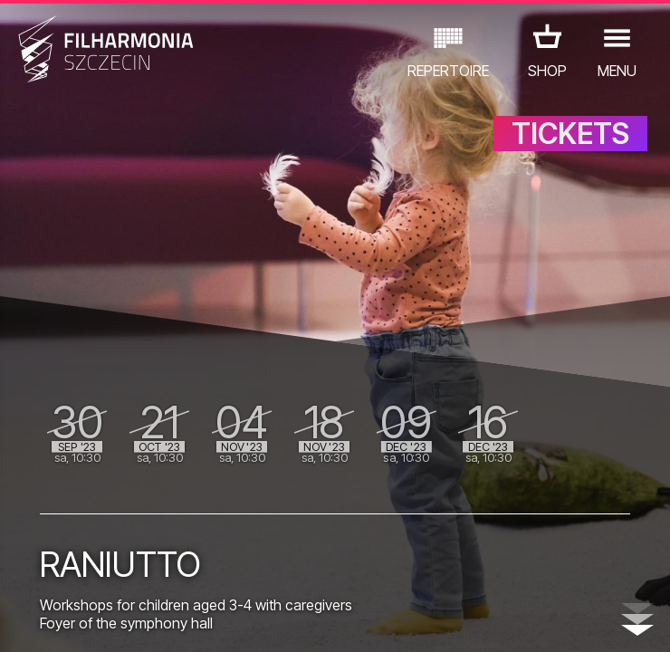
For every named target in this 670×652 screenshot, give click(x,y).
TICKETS (570, 133)
